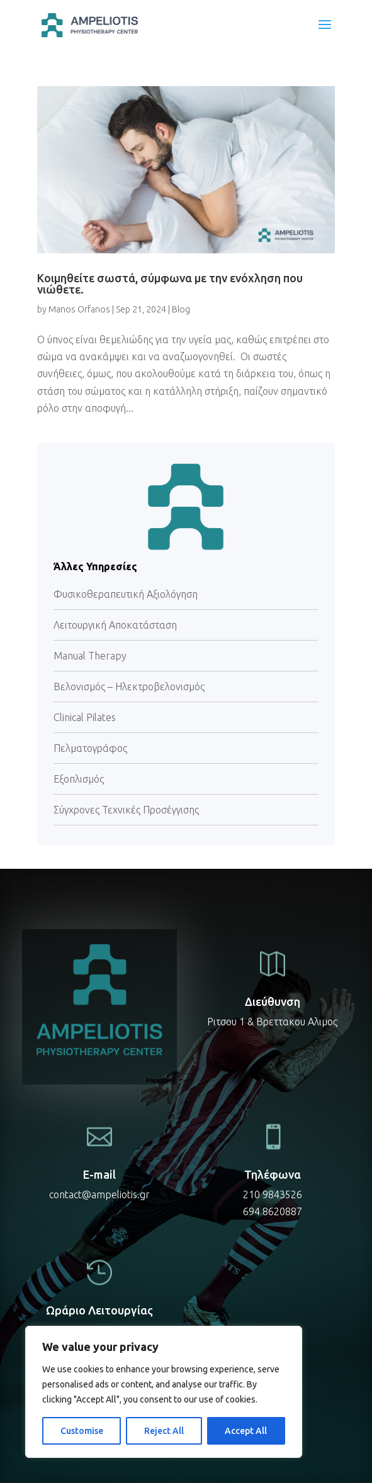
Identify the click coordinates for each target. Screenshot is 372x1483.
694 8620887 (272, 1211)
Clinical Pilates (85, 717)
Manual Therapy (90, 655)
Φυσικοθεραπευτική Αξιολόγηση (126, 594)
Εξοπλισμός (79, 779)
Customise (81, 1431)
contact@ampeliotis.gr (99, 1194)
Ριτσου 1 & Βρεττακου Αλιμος (272, 1021)
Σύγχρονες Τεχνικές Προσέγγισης (126, 809)
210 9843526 (272, 1194)
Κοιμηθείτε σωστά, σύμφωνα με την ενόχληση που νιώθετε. (170, 283)
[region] (163, 1392)
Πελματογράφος (90, 748)
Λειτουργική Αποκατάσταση (115, 625)
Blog (181, 309)
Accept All (246, 1431)
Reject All (164, 1431)
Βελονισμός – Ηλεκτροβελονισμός (129, 686)
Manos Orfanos (79, 309)
